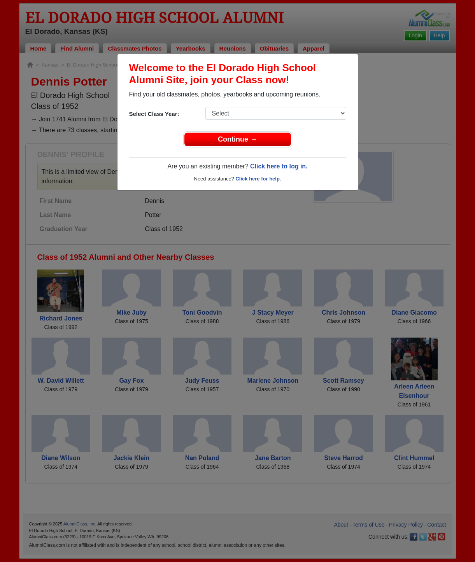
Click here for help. (258, 179)
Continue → (237, 139)
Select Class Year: (154, 113)
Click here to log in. (279, 166)
